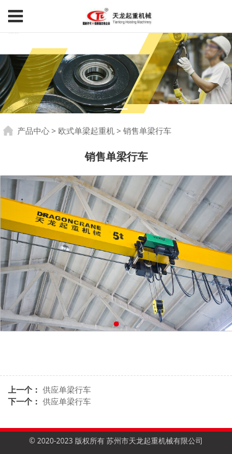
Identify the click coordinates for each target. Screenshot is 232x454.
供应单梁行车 (67, 389)
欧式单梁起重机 (86, 130)
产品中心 (33, 130)
